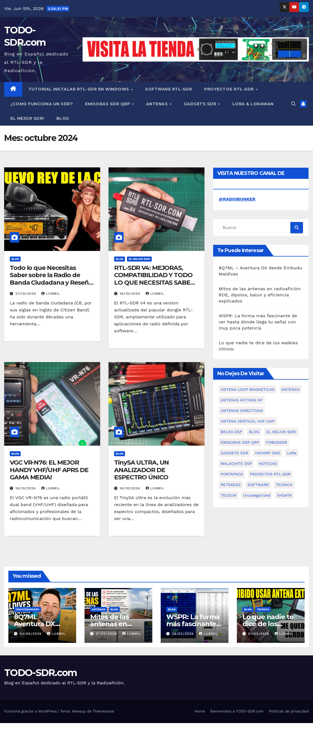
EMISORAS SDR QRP (108, 103)
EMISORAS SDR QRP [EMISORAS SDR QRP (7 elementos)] (240, 442)
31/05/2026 (107, 634)
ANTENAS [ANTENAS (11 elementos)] (290, 389)
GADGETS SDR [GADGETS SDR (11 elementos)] (234, 453)
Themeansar (103, 711)
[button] (293, 103)
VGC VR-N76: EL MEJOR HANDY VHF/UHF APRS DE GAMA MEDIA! (49, 470)
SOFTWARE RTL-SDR (168, 89)
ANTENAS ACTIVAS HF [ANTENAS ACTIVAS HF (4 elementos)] (242, 400)
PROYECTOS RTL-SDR (229, 89)
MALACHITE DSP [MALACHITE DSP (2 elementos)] (236, 463)
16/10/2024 (131, 294)
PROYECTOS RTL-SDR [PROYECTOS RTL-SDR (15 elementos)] (270, 474)
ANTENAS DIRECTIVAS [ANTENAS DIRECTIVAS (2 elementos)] (242, 410)
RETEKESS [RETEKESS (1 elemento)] (231, 484)
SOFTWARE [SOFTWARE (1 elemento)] (258, 484)
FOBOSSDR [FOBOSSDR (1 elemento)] (276, 442)
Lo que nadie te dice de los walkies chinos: (267, 624)
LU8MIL (50, 294)
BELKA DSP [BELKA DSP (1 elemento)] (231, 431)
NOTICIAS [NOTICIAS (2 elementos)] (268, 463)
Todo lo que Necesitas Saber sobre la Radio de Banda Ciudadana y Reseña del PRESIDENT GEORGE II (51, 279)
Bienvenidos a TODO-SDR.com (237, 711)
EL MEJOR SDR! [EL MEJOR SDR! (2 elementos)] (281, 431)
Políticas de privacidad (289, 711)
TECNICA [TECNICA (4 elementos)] (284, 484)
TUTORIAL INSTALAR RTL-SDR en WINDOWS (79, 89)
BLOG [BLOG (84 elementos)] (254, 431)
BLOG (62, 118)
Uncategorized (27, 609)
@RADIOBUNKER (237, 199)
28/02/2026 (183, 634)
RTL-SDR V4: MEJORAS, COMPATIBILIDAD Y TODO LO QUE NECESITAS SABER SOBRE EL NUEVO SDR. (154, 279)
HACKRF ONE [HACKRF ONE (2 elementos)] (267, 453)
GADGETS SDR (201, 103)
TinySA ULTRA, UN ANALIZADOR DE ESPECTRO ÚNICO (141, 470)
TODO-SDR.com (40, 673)
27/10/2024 (26, 294)
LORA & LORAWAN (253, 103)
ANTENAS (157, 103)
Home (199, 711)
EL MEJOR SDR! (27, 118)
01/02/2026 (259, 634)
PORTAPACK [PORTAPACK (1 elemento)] (232, 474)
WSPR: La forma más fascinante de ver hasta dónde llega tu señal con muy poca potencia (258, 322)
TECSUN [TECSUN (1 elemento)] (228, 495)
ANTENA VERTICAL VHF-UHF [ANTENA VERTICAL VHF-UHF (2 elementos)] (248, 421)
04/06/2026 (31, 634)
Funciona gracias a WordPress (31, 711)
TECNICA (263, 609)
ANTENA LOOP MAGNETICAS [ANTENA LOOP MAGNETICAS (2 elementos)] (248, 389)
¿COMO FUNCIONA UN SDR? (41, 103)
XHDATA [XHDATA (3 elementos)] (284, 495)
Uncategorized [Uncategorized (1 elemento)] (256, 495)
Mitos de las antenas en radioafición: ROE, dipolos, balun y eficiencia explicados (260, 295)
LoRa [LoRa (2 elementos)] (292, 453)
